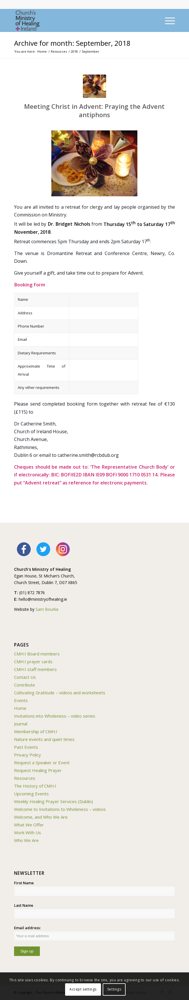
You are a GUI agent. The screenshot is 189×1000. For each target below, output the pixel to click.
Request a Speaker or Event (42, 762)
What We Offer (29, 825)
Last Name (23, 905)
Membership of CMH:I (35, 731)
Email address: (94, 933)
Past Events (26, 747)
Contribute (24, 685)
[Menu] (167, 20)
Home (20, 708)
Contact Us (25, 677)
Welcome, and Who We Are (41, 817)
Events (21, 700)
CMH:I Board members (37, 654)
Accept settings (83, 989)
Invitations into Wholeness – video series (54, 716)
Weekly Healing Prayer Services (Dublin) (53, 801)
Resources (24, 778)
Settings (114, 989)
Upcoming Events (31, 793)
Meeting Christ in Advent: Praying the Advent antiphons (94, 110)
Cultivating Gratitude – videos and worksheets (59, 692)
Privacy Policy (27, 755)
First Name (24, 882)
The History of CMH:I (35, 786)
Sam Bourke (47, 609)
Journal (20, 724)
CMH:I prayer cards (33, 661)
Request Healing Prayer (38, 770)
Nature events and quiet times (44, 739)
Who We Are (26, 840)
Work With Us (27, 832)
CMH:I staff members (35, 669)
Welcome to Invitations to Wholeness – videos (60, 809)
